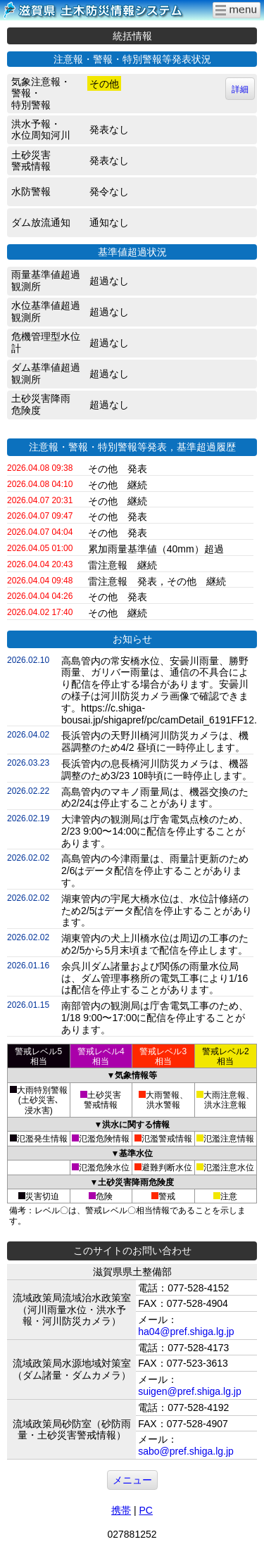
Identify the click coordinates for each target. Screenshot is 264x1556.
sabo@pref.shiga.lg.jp (186, 1451)
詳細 (240, 89)
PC (145, 1510)
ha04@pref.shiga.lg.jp (186, 1331)
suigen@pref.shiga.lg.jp (189, 1391)
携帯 (121, 1510)
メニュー (132, 1480)
